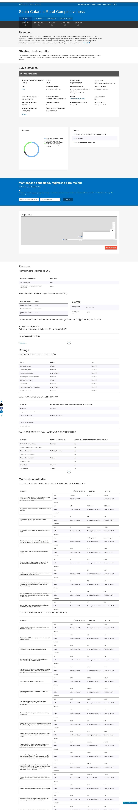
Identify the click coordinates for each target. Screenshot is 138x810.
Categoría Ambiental (52, 102)
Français (99, 4)
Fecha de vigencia (100, 86)
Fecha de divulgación (52, 86)
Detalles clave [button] (38, 24)
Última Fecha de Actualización (55, 108)
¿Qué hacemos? (23, 4)
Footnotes (22, 343)
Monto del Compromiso (29, 102)
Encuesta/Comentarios (130, 803)
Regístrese (68, 199)
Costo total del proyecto (30, 96)
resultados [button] (78, 24)
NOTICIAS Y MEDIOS (66, 18)
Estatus (48, 80)
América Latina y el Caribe (77, 99)
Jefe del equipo (75, 80)
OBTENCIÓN (38, 18)
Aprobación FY (100, 96)
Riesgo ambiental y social (78, 102)
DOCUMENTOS (51, 18)
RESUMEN (25, 18)
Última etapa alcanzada (29, 108)
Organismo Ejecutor (52, 96)
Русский (109, 4)
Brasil (23, 89)
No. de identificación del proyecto (32, 80)
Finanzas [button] (52, 24)
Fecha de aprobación (76, 86)
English (93, 4)
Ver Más (86, 43)
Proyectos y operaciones (34, 4)
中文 (114, 4)
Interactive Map (111, 247)
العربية (104, 4)
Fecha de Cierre (99, 102)
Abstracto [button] (25, 24)
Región (72, 96)
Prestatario (99, 80)
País (23, 86)
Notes (24, 114)
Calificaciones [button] (65, 24)
